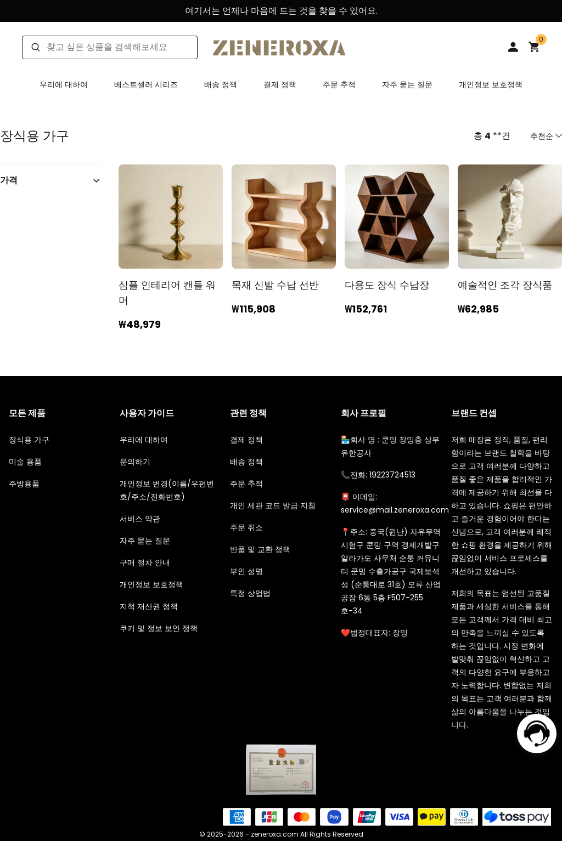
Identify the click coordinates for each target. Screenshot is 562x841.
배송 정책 (220, 84)
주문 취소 (246, 527)
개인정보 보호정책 (490, 84)
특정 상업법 (250, 593)
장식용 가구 (29, 439)
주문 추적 (339, 84)
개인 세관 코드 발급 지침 (273, 505)
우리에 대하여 (64, 84)
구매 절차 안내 (145, 562)
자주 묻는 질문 (407, 84)
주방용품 (24, 483)
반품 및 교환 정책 (260, 549)
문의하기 (135, 461)
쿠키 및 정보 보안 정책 (159, 628)
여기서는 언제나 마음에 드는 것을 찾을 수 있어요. (281, 10)
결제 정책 (279, 84)
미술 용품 (25, 461)
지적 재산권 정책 (149, 606)
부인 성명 (246, 571)
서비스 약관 (140, 518)
